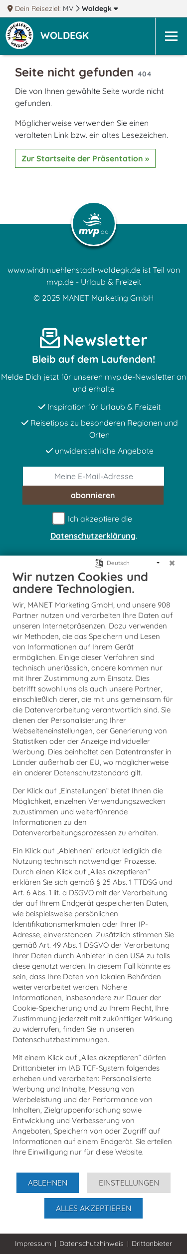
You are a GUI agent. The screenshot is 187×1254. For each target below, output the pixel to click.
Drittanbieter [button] (152, 1243)
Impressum (33, 1243)
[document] (93, 870)
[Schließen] (172, 563)
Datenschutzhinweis (91, 1243)
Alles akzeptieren (93, 1208)
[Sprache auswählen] (99, 562)
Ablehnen (47, 1183)
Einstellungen (129, 1183)
